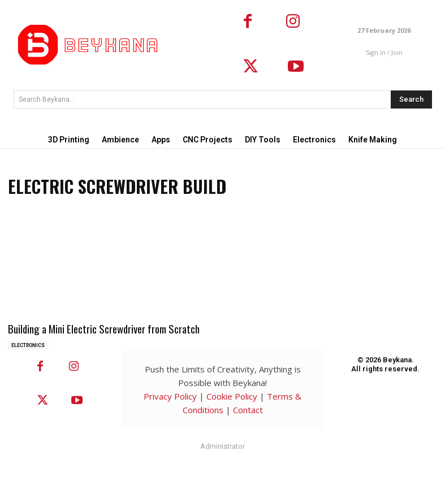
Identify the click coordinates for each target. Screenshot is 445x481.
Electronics (28, 344)
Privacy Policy (170, 395)
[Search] (411, 99)
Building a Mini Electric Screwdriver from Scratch (100, 328)
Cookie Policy (231, 395)
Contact (248, 408)
